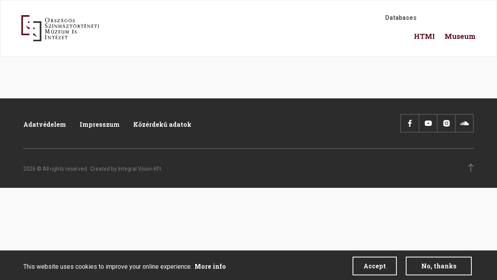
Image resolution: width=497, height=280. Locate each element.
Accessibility (431, 20)
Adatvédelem (44, 124)
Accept (374, 268)
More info (210, 268)
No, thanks (439, 268)
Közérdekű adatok (162, 124)
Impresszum (100, 124)
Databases (401, 17)
